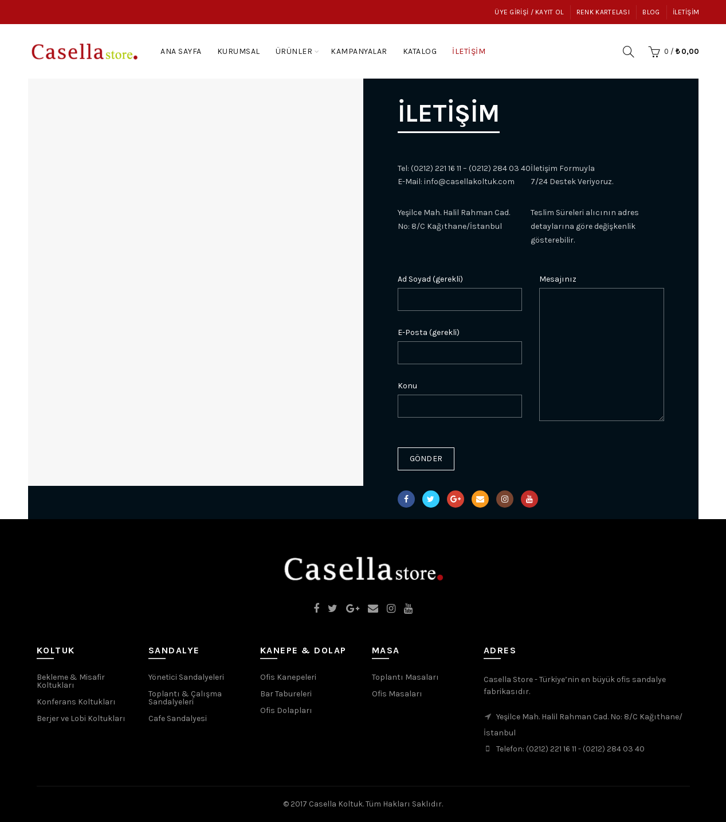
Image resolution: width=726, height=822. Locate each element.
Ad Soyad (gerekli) (430, 279)
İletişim (686, 12)
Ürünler (294, 51)
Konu (407, 386)
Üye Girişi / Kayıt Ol (529, 12)
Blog (651, 12)
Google (455, 499)
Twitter (430, 499)
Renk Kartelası (603, 12)
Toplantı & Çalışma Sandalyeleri (185, 698)
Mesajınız (557, 279)
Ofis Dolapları (286, 710)
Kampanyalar (363, 46)
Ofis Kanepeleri (288, 677)
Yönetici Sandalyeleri (186, 677)
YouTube (529, 499)
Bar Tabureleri (286, 694)
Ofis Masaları (397, 694)
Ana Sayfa (181, 51)
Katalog (424, 46)
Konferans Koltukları (76, 702)
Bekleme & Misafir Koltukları (71, 681)
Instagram (505, 499)
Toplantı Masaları (405, 677)
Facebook (406, 499)
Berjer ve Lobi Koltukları (81, 718)
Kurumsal (238, 51)
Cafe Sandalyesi (177, 718)
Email (480, 499)
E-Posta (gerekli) (429, 332)
